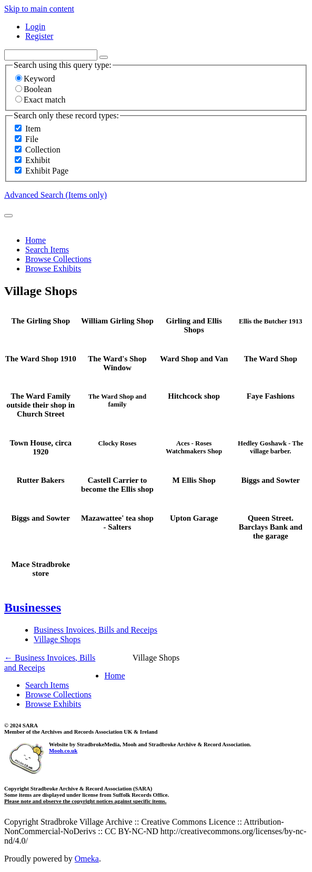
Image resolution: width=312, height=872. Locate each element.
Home (35, 240)
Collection (43, 149)
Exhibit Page (46, 170)
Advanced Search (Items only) (55, 194)
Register (39, 36)
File (31, 139)
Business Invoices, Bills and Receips (95, 629)
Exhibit (37, 160)
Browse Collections (58, 259)
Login (35, 26)
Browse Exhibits (53, 268)
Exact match (40, 99)
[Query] (50, 54)
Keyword (35, 78)
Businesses (32, 607)
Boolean (33, 89)
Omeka (87, 858)
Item (33, 128)
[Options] (103, 57)
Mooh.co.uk (63, 750)
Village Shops (57, 639)
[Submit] (8, 215)
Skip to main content (39, 8)
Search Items (47, 249)
